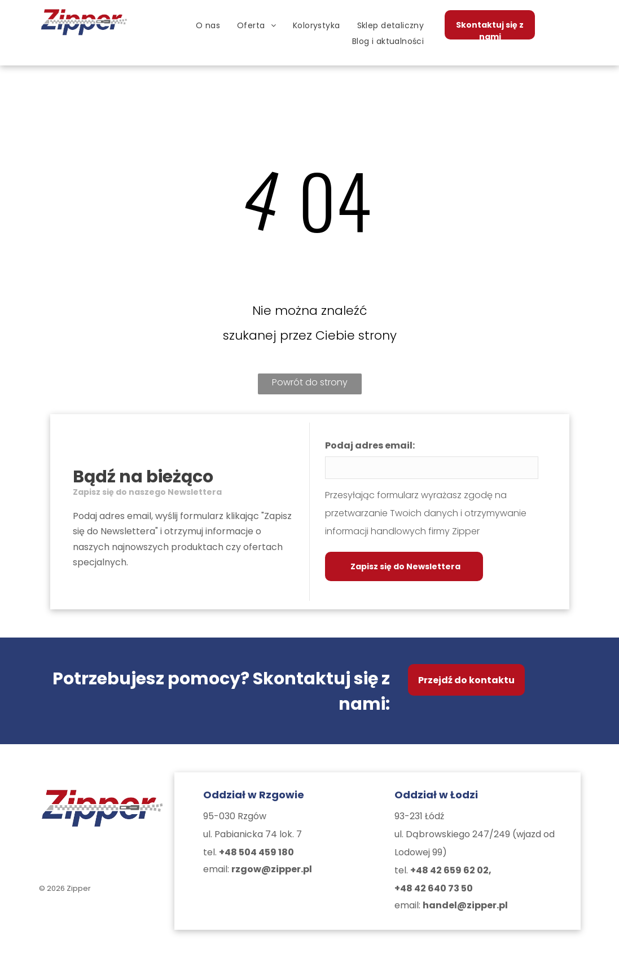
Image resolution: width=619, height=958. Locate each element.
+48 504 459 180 (256, 852)
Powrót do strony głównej (310, 385)
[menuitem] (208, 25)
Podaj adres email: (370, 445)
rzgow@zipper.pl (271, 869)
